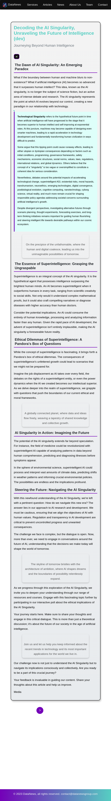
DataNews (11, 4)
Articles (47, 4)
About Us (75, 4)
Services (32, 4)
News (60, 4)
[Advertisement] (55, 756)
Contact (103, 4)
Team (89, 4)
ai (16, 56)
